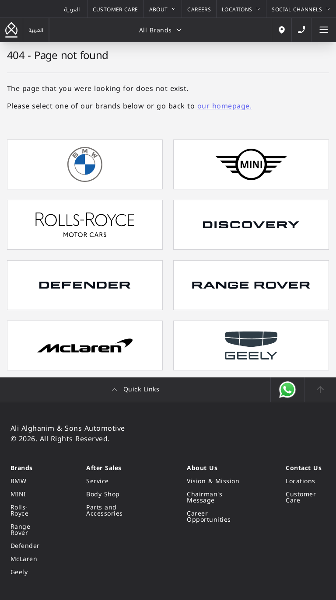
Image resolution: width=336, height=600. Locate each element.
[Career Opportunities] (215, 517)
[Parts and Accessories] (115, 511)
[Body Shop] (115, 495)
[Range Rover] (27, 530)
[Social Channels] (301, 8)
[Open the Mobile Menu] (324, 30)
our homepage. (224, 106)
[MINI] (27, 495)
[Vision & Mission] (215, 481)
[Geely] (27, 572)
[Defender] (27, 546)
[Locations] (241, 8)
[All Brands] (160, 30)
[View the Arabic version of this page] (72, 8)
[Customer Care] (116, 8)
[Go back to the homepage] (11, 30)
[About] (163, 8)
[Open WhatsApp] (287, 389)
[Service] (115, 481)
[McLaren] (27, 559)
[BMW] (27, 481)
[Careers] (199, 8)
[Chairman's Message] (215, 498)
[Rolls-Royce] (27, 511)
